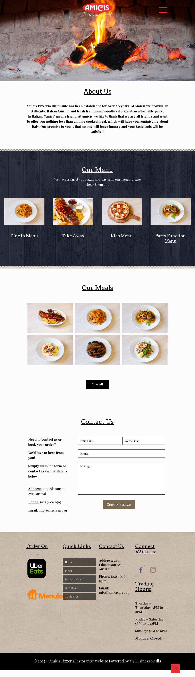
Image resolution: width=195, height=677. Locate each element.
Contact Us (71, 596)
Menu (68, 570)
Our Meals (71, 588)
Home (69, 562)
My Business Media (145, 661)
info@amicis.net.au (52, 510)
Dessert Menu (73, 579)
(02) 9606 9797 (50, 502)
